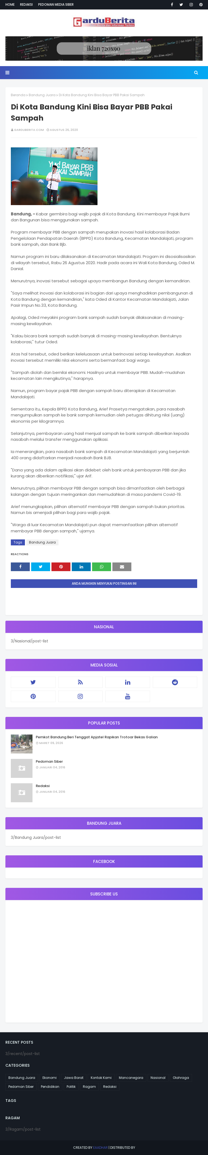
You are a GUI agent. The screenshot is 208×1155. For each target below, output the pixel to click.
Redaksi (26, 4)
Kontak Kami (101, 1077)
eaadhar (100, 1147)
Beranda (18, 95)
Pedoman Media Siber (56, 4)
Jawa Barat (73, 1077)
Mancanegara (131, 1077)
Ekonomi (50, 1077)
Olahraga (181, 1077)
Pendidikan (50, 1086)
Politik (71, 1086)
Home (10, 4)
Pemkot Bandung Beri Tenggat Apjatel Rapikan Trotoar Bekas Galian (97, 737)
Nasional (158, 1077)
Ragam (89, 1086)
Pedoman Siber (49, 761)
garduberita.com (29, 130)
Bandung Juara (42, 95)
